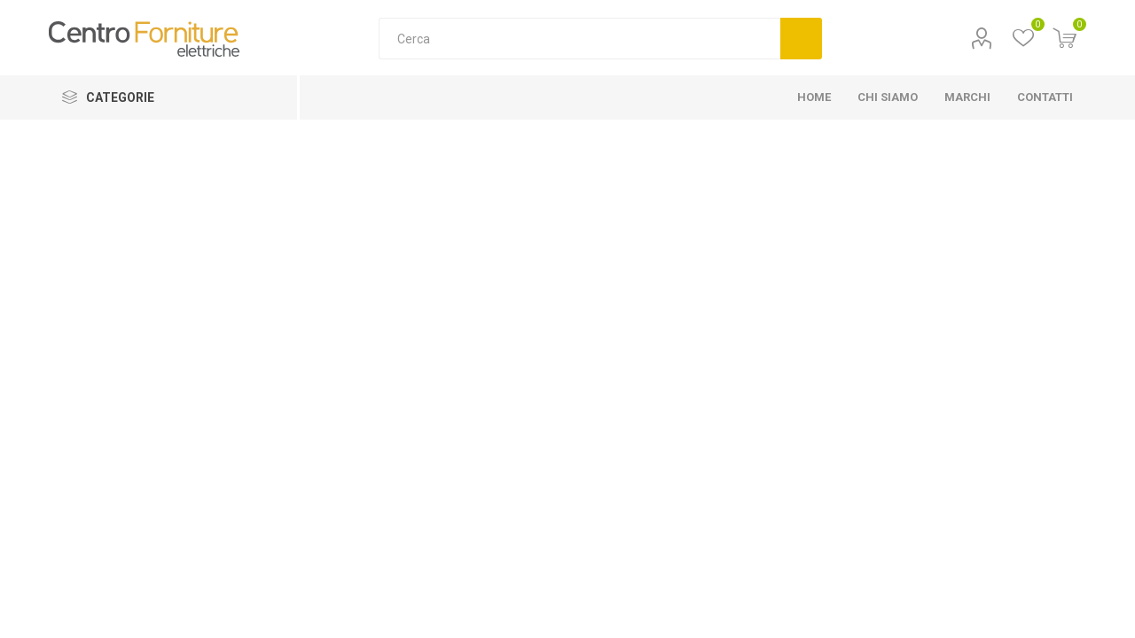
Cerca (801, 38)
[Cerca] (579, 38)
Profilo (982, 38)
